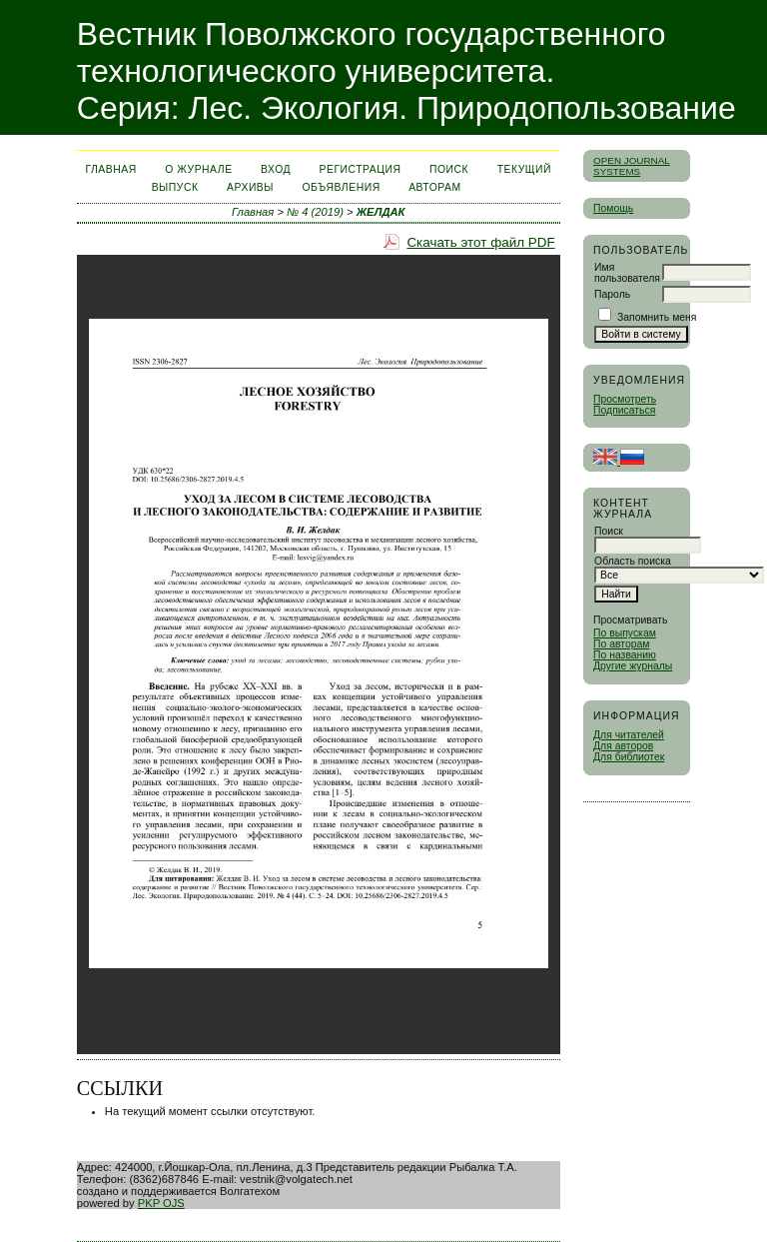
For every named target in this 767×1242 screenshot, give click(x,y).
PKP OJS (161, 1203)
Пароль (612, 294)
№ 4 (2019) (315, 212)
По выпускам (624, 632)
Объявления (342, 187)
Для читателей (628, 734)
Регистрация (360, 169)
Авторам (434, 187)
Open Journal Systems (631, 166)
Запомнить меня (657, 317)
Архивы (250, 187)
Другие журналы (632, 665)
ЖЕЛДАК (381, 212)
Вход (276, 169)
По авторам (621, 643)
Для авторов (623, 745)
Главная (110, 169)
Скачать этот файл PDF (480, 242)
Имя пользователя (627, 273)
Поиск (448, 169)
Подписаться (624, 410)
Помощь (613, 208)
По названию (624, 654)
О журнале (198, 169)
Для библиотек (628, 756)
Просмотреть (624, 399)
